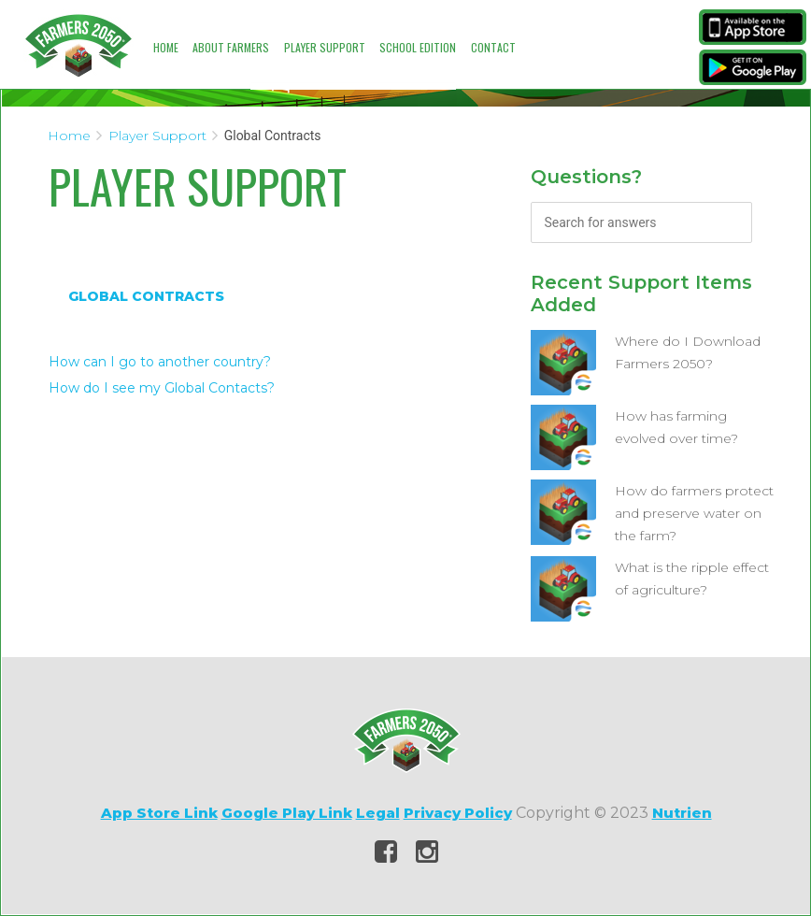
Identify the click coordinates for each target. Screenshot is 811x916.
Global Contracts (146, 296)
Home (165, 47)
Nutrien (682, 813)
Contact (493, 47)
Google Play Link (286, 813)
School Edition (417, 47)
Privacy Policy (458, 813)
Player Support (324, 47)
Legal (378, 813)
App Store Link (159, 813)
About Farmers (230, 47)
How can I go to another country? (160, 361)
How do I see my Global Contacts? (162, 387)
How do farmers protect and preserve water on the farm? (694, 513)
